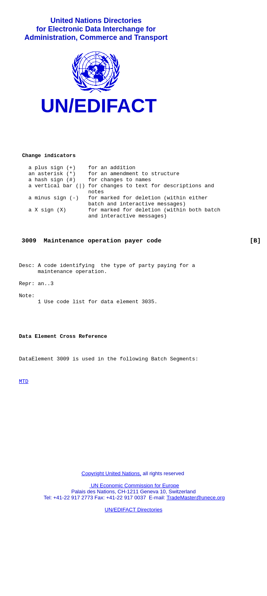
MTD (23, 426)
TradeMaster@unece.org (196, 554)
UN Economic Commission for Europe (134, 542)
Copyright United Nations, (111, 530)
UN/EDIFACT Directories (134, 566)
